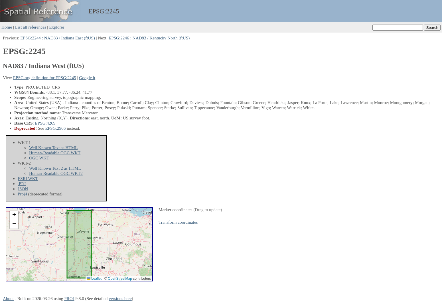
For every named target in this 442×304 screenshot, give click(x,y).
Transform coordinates (178, 222)
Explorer (56, 27)
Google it (87, 77)
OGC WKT (39, 157)
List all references (30, 27)
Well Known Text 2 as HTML (55, 168)
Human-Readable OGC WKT (54, 152)
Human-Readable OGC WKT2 (56, 173)
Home (6, 27)
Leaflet (94, 279)
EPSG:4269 (45, 123)
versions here (120, 298)
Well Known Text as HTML (53, 147)
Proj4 (22, 193)
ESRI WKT (28, 178)
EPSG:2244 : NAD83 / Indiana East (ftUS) (57, 37)
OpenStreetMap (120, 279)
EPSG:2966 (55, 128)
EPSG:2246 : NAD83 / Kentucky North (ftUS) (149, 37)
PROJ (69, 298)
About (8, 298)
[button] (14, 215)
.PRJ (22, 183)
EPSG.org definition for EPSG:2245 (44, 77)
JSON (23, 188)
